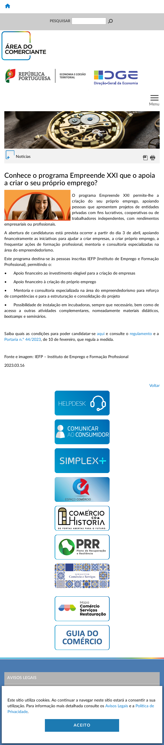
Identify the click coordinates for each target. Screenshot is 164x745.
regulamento (141, 334)
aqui (100, 334)
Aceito (82, 725)
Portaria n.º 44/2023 (22, 340)
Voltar (154, 386)
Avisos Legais (22, 678)
